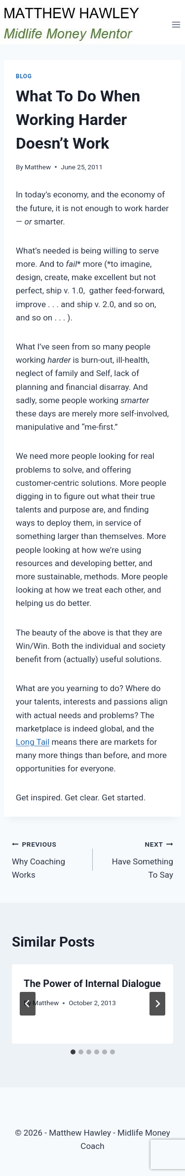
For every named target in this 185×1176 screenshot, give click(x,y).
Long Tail (32, 742)
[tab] (73, 1051)
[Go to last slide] (28, 1004)
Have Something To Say (137, 858)
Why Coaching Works (48, 858)
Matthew (38, 167)
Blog (24, 76)
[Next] (157, 1004)
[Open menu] (176, 24)
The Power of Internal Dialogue (92, 983)
